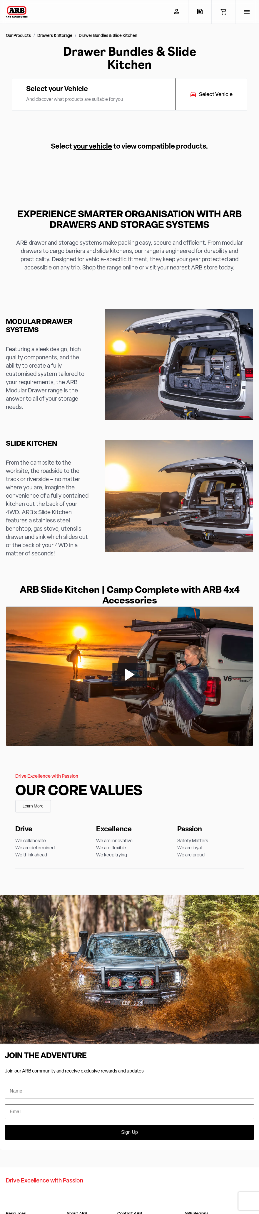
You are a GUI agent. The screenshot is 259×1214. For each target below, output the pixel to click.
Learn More (33, 806)
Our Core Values (78, 791)
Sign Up (129, 1132)
